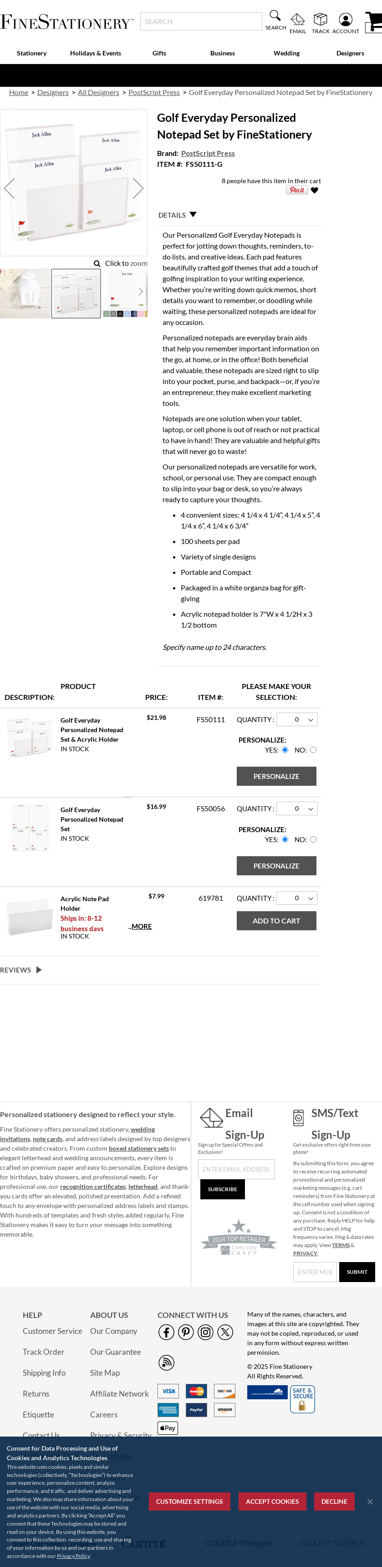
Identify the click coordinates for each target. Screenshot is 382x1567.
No (300, 750)
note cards (47, 1139)
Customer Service (52, 1331)
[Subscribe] (222, 1189)
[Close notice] (370, 1501)
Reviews (15, 970)
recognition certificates (93, 1186)
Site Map (105, 1372)
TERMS (341, 1245)
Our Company (114, 1331)
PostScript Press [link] (154, 92)
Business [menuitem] (222, 53)
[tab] (239, 215)
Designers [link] (53, 92)
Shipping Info (44, 1372)
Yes (271, 750)
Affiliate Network (119, 1393)
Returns (36, 1393)
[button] (9, 188)
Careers (103, 1414)
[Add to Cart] (276, 920)
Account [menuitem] (345, 31)
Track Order (44, 1352)
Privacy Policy (73, 1555)
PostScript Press (208, 153)
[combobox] (201, 21)
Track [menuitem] (321, 31)
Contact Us (41, 1435)
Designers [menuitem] (350, 53)
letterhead (143, 1186)
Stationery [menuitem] (31, 53)
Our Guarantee (115, 1352)
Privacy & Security (121, 1435)
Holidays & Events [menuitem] (95, 53)
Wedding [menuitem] (287, 53)
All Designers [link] (98, 92)
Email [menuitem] (298, 31)
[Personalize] (276, 776)
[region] (191, 1502)
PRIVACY (305, 1253)
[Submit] (357, 1272)
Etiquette (38, 1414)
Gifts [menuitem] (159, 53)
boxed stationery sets (139, 1148)
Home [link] (18, 92)
